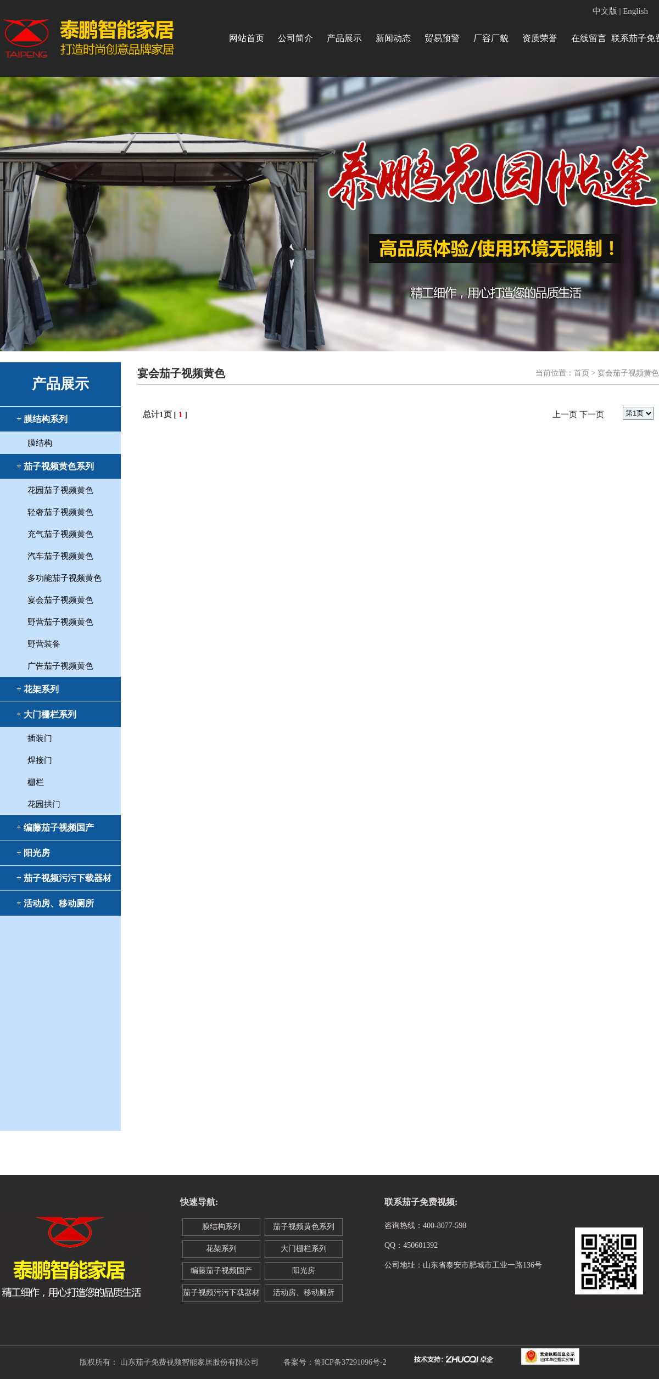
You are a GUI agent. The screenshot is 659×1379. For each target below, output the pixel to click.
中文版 (605, 11)
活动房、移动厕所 (303, 1292)
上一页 (564, 414)
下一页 (591, 414)
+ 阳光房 (33, 852)
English (635, 11)
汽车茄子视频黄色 (60, 556)
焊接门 (39, 760)
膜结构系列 (221, 1227)
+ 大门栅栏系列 (46, 714)
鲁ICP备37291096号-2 (350, 1362)
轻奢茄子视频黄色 (60, 512)
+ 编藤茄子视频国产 (55, 827)
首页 (581, 373)
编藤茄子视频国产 (221, 1270)
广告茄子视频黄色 (60, 666)
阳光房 (303, 1270)
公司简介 (295, 38)
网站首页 (246, 38)
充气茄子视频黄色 (60, 534)
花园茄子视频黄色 (60, 490)
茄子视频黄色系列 (303, 1227)
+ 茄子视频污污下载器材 (63, 878)
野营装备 (43, 644)
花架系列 (221, 1249)
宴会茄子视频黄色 (60, 600)
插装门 (39, 738)
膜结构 (39, 443)
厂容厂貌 (491, 38)
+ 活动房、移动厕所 (55, 903)
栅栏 (35, 782)
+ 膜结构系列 (42, 419)
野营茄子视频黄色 (60, 622)
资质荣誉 (539, 38)
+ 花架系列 (37, 689)
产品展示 (344, 38)
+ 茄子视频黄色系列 (55, 466)
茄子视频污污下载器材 (221, 1292)
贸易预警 (442, 38)
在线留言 (588, 38)
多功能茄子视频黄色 (64, 578)
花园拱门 (43, 804)
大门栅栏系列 (304, 1249)
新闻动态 (393, 38)
